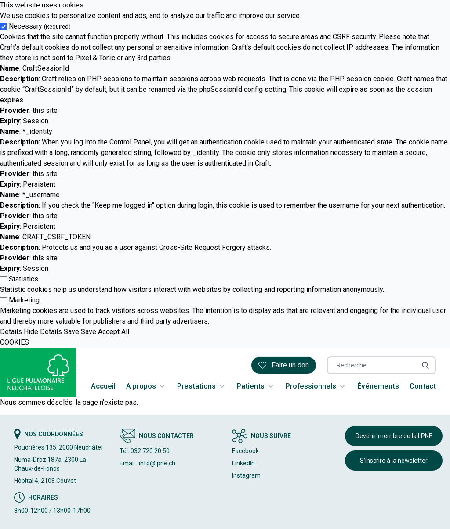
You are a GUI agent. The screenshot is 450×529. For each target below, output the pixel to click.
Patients (256, 386)
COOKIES (14, 342)
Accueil (103, 386)
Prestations (201, 386)
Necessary (40, 26)
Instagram (246, 475)
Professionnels (316, 386)
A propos (146, 386)
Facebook (245, 450)
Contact (423, 386)
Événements (378, 386)
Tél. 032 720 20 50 (145, 450)
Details (11, 331)
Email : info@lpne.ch (147, 463)
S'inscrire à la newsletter (394, 460)
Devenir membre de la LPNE (394, 435)
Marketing (24, 300)
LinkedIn (243, 463)
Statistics (23, 279)
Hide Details (43, 331)
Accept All (113, 331)
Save (71, 331)
